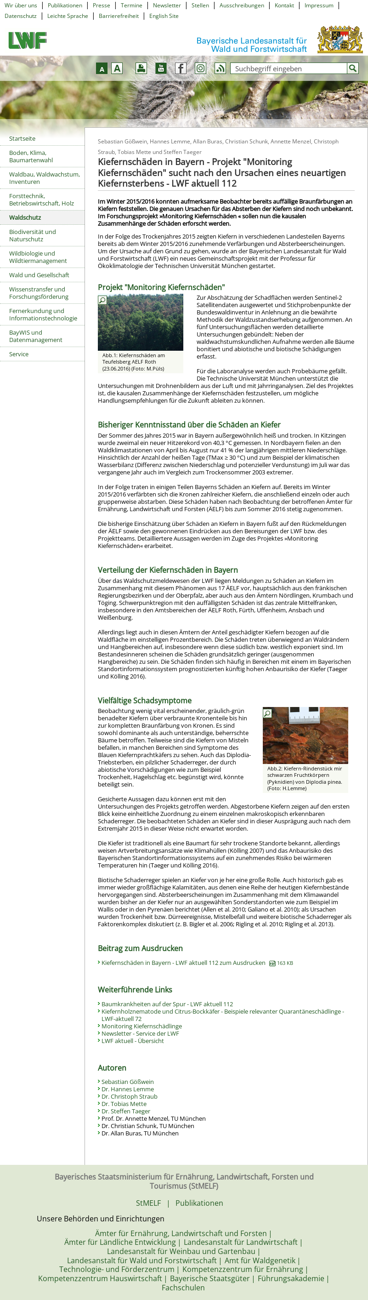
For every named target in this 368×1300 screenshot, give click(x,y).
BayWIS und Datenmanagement (35, 336)
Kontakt (284, 5)
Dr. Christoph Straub (130, 1096)
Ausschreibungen (242, 5)
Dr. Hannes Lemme (128, 1089)
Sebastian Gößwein (128, 1082)
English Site (164, 16)
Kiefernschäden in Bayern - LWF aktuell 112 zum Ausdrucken (197, 962)
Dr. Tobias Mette (124, 1104)
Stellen (200, 5)
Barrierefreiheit (119, 16)
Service (18, 354)
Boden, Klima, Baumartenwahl (31, 156)
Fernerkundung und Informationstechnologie (43, 314)
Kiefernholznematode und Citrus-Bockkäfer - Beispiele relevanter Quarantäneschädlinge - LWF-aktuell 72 (223, 1015)
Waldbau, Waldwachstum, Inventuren (44, 178)
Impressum (319, 5)
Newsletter (167, 5)
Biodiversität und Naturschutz (32, 235)
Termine (131, 5)
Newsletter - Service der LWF (140, 1033)
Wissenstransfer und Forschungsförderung (38, 293)
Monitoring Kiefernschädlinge (142, 1026)
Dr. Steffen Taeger (126, 1111)
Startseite (22, 138)
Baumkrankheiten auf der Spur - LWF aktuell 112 (167, 1004)
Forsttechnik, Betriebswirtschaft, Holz (41, 199)
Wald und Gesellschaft (39, 275)
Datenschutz (21, 16)
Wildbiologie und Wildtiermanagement (38, 257)
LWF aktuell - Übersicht (133, 1041)
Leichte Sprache (67, 16)
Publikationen (65, 5)
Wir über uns (21, 5)
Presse (101, 5)
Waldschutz (25, 217)
